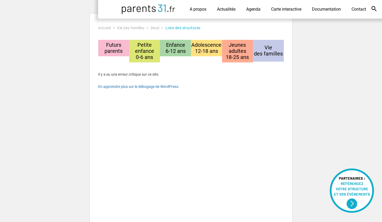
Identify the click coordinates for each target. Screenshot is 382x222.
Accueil (104, 28)
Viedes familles (268, 50)
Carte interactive (286, 9)
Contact (358, 9)
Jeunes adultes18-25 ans (237, 51)
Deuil (155, 28)
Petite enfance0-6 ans (144, 51)
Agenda (253, 9)
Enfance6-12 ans (176, 48)
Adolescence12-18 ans (206, 48)
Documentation (326, 9)
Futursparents (114, 48)
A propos (198, 9)
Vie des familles (130, 28)
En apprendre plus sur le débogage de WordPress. (138, 86)
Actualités (226, 9)
